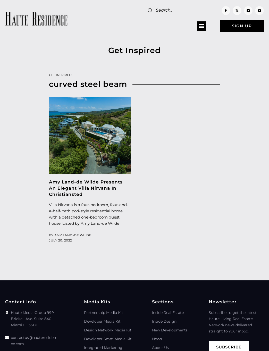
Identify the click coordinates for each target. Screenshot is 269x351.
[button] (201, 26)
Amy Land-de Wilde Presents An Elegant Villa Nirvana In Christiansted (86, 188)
